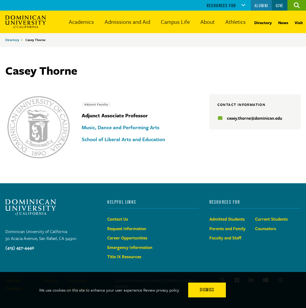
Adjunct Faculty (96, 104)
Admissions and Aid (127, 22)
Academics (81, 22)
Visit (299, 22)
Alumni (261, 5)
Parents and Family (227, 228)
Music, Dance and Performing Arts (121, 127)
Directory (263, 22)
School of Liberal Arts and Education (123, 139)
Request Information (126, 228)
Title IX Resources (124, 256)
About (207, 22)
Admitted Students (227, 219)
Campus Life (175, 22)
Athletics (235, 22)
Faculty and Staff (225, 238)
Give (280, 5)
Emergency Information (129, 247)
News (283, 22)
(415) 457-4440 (19, 247)
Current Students (271, 219)
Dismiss (207, 290)
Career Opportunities (127, 238)
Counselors (265, 228)
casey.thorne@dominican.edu (254, 118)
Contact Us (117, 219)
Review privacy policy (161, 290)
